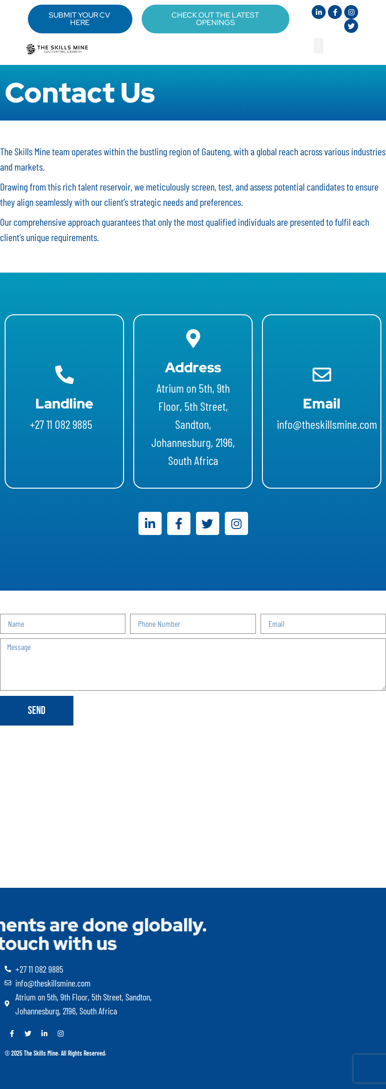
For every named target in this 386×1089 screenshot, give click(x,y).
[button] (318, 45)
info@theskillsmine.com (328, 424)
